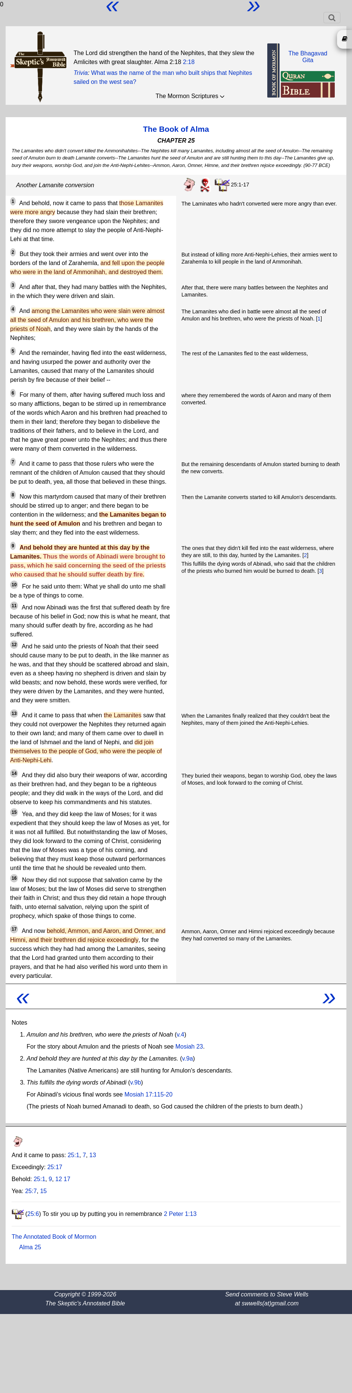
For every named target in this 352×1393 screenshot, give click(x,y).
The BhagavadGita (307, 56)
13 (92, 1155)
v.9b (135, 1082)
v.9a (187, 1058)
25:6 (33, 1214)
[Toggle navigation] (332, 17)
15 (43, 1191)
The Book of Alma (176, 129)
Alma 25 (30, 1247)
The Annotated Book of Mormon (54, 1237)
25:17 (54, 1167)
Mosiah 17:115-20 (148, 1094)
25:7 (31, 1191)
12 (58, 1179)
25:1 (73, 1155)
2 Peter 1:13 (180, 1214)
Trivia (80, 73)
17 (67, 1179)
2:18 (189, 62)
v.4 (180, 1034)
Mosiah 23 (189, 1046)
